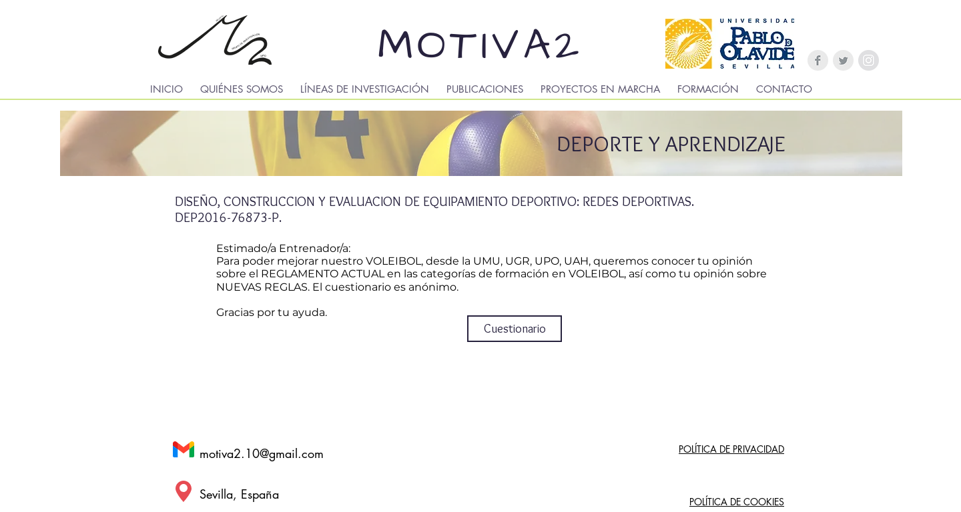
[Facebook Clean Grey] (818, 60)
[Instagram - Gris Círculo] (868, 60)
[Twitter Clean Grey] (843, 60)
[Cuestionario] (514, 328)
